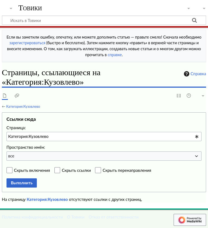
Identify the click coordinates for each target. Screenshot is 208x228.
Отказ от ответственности (113, 216)
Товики (30, 8)
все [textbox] (11, 155)
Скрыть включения (32, 170)
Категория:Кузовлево (23, 106)
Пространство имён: (25, 147)
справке (115, 54)
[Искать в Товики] (104, 20)
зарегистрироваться (27, 42)
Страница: (16, 127)
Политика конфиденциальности (32, 216)
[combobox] (104, 136)
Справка (194, 74)
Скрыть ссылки (76, 170)
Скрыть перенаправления (127, 170)
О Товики (75, 216)
